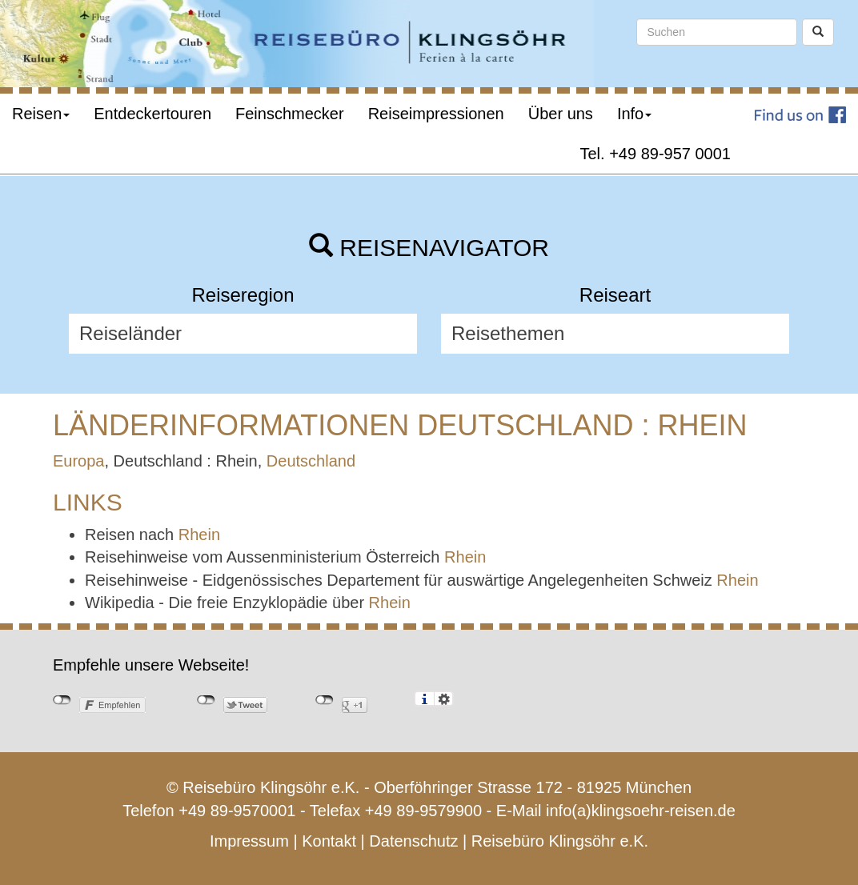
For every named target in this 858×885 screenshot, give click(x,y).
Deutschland (311, 461)
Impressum (249, 841)
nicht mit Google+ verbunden (324, 700)
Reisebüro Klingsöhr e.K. (559, 841)
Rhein (199, 534)
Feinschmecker (289, 113)
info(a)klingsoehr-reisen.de (641, 810)
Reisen (41, 113)
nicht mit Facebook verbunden (62, 700)
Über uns (560, 113)
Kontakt (329, 841)
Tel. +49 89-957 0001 (656, 153)
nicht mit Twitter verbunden (206, 700)
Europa (79, 461)
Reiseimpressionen (436, 113)
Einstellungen (444, 699)
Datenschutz (413, 841)
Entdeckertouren (152, 113)
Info (634, 113)
